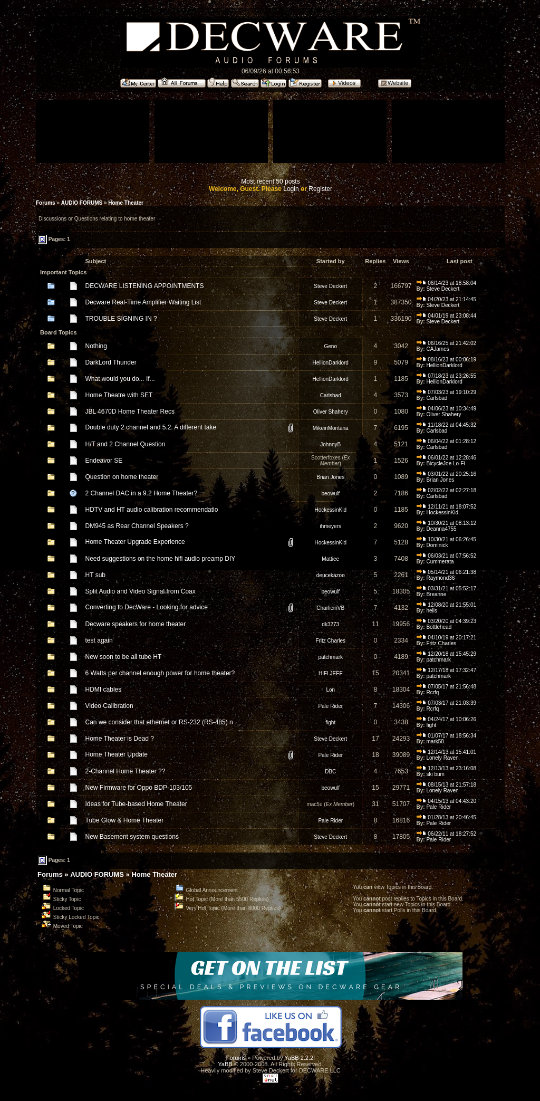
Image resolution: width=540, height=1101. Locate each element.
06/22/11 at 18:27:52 (447, 834)
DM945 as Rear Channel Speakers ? (137, 526)
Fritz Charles (330, 641)
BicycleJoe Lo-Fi (445, 463)
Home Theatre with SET (119, 395)
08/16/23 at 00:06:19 (447, 359)
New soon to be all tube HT (123, 656)
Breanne (436, 594)
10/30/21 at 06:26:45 (447, 539)
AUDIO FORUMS (81, 203)
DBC (330, 771)
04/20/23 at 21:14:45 (447, 299)
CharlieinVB (330, 608)
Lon (330, 690)
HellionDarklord (331, 363)
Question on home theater (122, 477)
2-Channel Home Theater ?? (125, 771)
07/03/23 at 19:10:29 (447, 392)
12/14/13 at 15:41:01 (447, 752)
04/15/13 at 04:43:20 (447, 801)
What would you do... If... (120, 378)
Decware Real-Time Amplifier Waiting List (143, 302)
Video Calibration (109, 706)
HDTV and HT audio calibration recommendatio (151, 509)
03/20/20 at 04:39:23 (447, 621)
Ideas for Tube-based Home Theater (136, 804)
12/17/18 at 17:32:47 (447, 670)
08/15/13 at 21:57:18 (447, 785)
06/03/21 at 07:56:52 (447, 556)
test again (99, 640)
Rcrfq (432, 692)
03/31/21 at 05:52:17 (447, 588)
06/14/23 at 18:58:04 (447, 283)
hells (431, 611)
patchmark (330, 657)
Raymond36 (440, 578)
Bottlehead (438, 627)
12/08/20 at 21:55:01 (447, 605)
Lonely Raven (442, 758)
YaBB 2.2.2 (298, 1058)
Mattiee (330, 559)
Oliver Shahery (330, 412)
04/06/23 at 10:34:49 (447, 408)
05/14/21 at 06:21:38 (447, 572)
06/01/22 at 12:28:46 (447, 458)
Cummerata (440, 561)
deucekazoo (330, 575)
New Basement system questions (132, 836)
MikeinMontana (331, 428)
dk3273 (330, 624)
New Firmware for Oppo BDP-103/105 (138, 787)
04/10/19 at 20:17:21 (447, 637)
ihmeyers (330, 526)
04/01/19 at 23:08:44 (447, 316)
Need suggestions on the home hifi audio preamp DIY (160, 558)
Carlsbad (330, 395)
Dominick (437, 545)
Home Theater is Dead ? (120, 738)
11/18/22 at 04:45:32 (447, 425)
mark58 (434, 741)
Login (290, 189)
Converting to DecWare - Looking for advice (146, 607)
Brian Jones (330, 477)
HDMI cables (103, 689)
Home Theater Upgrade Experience (135, 541)
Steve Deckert (330, 286)
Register (320, 189)
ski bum (435, 774)
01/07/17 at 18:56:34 (447, 736)
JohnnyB (330, 444)
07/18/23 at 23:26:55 (447, 376)
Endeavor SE (104, 460)
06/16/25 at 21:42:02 (447, 343)
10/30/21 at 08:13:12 (447, 523)
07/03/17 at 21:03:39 (447, 703)
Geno (330, 346)
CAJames (437, 349)
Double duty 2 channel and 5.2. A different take (151, 427)
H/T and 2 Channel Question (125, 444)
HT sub (95, 575)
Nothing (96, 346)
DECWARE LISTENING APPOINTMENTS (144, 286)
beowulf (331, 493)
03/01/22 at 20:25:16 (447, 474)
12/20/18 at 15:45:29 (447, 654)
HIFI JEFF (331, 673)
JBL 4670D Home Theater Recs (130, 411)
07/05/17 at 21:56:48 (447, 687)
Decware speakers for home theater (135, 624)
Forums (45, 203)
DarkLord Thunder (111, 362)
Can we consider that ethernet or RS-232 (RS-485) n (159, 722)
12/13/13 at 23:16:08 (447, 768)
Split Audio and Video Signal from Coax (140, 591)
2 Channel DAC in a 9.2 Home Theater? (141, 493)
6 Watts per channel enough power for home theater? (160, 673)
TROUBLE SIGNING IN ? (121, 318)
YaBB (225, 1064)
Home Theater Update (116, 754)
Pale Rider (330, 706)
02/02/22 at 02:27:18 (447, 490)
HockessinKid (330, 510)
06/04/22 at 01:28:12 (447, 441)
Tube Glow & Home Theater (124, 820)
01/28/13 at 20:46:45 (447, 817)
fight (330, 722)
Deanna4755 (441, 529)
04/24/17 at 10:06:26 (447, 719)
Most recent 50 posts (270, 181)
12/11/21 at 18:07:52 (447, 507)
